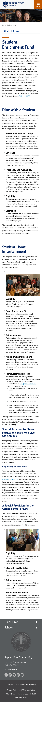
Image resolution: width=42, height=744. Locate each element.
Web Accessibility (21, 698)
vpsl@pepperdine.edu (28, 384)
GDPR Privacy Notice (27, 690)
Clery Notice (10, 694)
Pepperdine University (28, 684)
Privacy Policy (12, 690)
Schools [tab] (9, 627)
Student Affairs (11, 31)
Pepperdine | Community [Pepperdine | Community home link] (12, 2)
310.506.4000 (10, 669)
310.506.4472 (24, 96)
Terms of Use (23, 694)
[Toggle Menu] (38, 4)
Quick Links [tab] (11, 622)
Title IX (33, 694)
